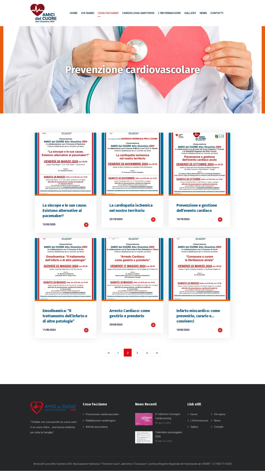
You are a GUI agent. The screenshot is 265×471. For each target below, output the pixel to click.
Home (193, 414)
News (217, 420)
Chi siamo (220, 414)
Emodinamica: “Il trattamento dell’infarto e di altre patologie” (65, 316)
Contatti (218, 427)
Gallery (194, 427)
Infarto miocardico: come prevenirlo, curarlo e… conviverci (198, 316)
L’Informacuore (199, 420)
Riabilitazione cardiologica (100, 420)
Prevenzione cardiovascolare (102, 414)
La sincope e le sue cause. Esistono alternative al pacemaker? (65, 210)
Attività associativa (97, 427)
